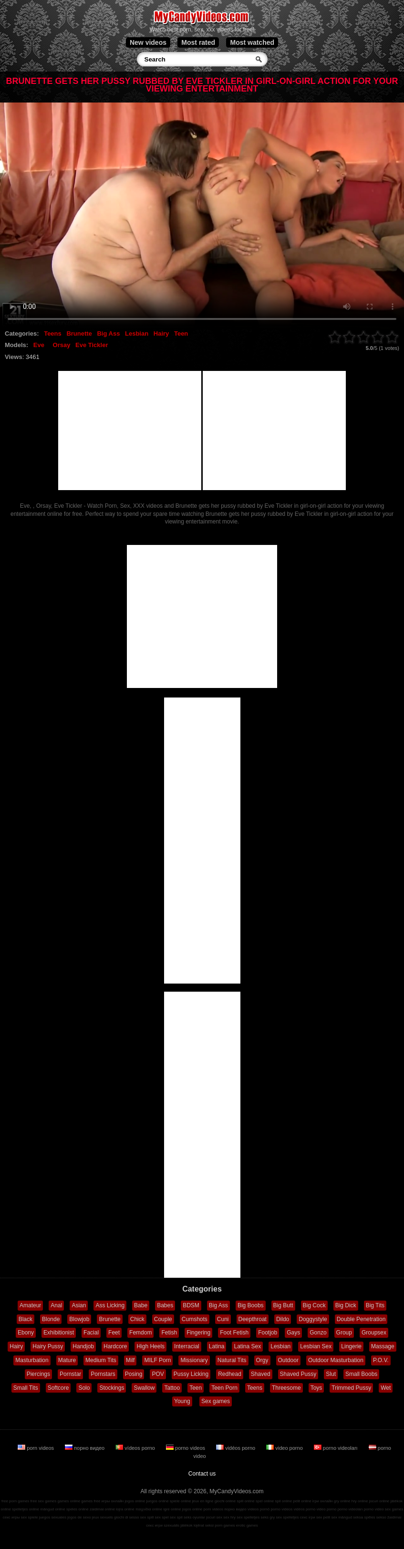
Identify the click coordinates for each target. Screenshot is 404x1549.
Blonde (51, 1319)
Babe (140, 1305)
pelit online (302, 1501)
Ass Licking (109, 1305)
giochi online (225, 1501)
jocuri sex (214, 1517)
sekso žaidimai (388, 1517)
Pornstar (70, 1374)
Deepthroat (252, 1319)
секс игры (11, 1517)
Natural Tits (232, 1360)
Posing (134, 1374)
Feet (114, 1332)
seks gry (268, 1517)
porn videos (36, 1448)
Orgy (262, 1360)
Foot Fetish (234, 1332)
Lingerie (351, 1346)
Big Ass (108, 333)
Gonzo (318, 1332)
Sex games (215, 1401)
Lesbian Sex (315, 1346)
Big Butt (283, 1305)
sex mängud (341, 1517)
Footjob (267, 1332)
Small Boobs (361, 1374)
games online (69, 1501)
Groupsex (374, 1332)
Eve (38, 345)
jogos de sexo (79, 1517)
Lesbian (136, 333)
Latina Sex (247, 1346)
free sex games (44, 1501)
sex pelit (323, 1517)
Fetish (169, 1332)
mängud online (52, 1509)
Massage (382, 1346)
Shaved (260, 1374)
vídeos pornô (258, 1509)
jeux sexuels (102, 1517)
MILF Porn (157, 1360)
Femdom (140, 1332)
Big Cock (314, 1305)
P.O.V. (381, 1360)
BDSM (191, 1305)
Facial (91, 1332)
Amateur (30, 1305)
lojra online (125, 1509)
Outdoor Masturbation (335, 1360)
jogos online (135, 1501)
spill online (245, 1501)
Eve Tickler (91, 345)
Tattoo (172, 1388)
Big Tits (375, 1305)
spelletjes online (25, 1509)
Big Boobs (251, 1305)
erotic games (247, 1525)
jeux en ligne (203, 1501)
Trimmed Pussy (351, 1388)
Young (182, 1401)
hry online (360, 1501)
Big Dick (345, 1305)
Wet (386, 1388)
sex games (394, 1509)
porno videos (186, 1448)
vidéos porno (236, 1448)
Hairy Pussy (47, 1346)
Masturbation (31, 1360)
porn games (225, 1525)
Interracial (186, 1346)
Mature (67, 1360)
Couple (163, 1319)
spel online (265, 1501)
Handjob (83, 1346)
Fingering (198, 1332)
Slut (331, 1374)
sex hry (229, 1517)
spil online (283, 1501)
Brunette (79, 333)
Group (344, 1332)
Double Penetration (361, 1319)
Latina (217, 1346)
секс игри (154, 1525)
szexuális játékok (178, 1525)
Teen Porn (224, 1388)
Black (25, 1319)
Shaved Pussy (298, 1374)
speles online (77, 1509)
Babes (165, 1305)
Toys (316, 1388)
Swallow (144, 1388)
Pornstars (103, 1374)
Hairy (161, 333)
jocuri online (379, 1501)
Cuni (223, 1319)
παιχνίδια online (148, 1509)
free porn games (15, 1501)
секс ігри (307, 1517)
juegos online (157, 1501)
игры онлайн (113, 1501)
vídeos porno (135, 1448)
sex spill (147, 1517)
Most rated (198, 42)
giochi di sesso (126, 1517)
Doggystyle (313, 1319)
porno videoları (336, 1448)
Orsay (62, 345)
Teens (53, 333)
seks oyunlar (194, 1517)
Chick (137, 1319)
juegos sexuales (52, 1517)
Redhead (229, 1374)
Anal (56, 1305)
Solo (84, 1388)
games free (90, 1501)
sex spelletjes (248, 1517)
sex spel (162, 1517)
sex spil (176, 1517)
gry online (342, 1501)
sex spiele (29, 1517)
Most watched (252, 42)
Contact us (202, 1473)
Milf (130, 1360)
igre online (172, 1509)
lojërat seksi (204, 1525)
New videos (148, 42)
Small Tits (25, 1388)
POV (158, 1374)
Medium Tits (100, 1360)
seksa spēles (364, 1517)
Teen (181, 333)
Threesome (286, 1388)
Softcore (58, 1388)
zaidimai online (102, 1509)
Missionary (193, 1360)
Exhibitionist (58, 1332)
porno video (374, 1509)
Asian (79, 1305)
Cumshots (194, 1319)
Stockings (111, 1388)
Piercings (38, 1374)
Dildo (282, 1319)
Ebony (26, 1332)
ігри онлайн (322, 1501)
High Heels (150, 1346)
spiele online (180, 1501)
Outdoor (288, 1360)
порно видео (85, 1448)
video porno (285, 1448)
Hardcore (115, 1346)
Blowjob (79, 1319)
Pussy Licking (191, 1374)
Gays (293, 1332)
